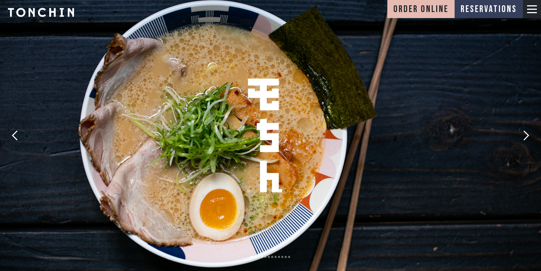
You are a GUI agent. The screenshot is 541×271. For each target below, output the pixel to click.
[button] (532, 9)
